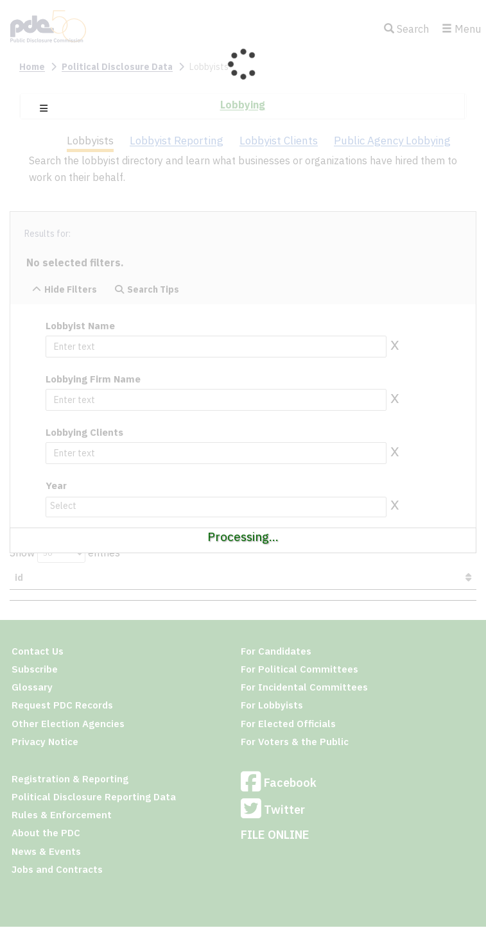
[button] (43, 108)
